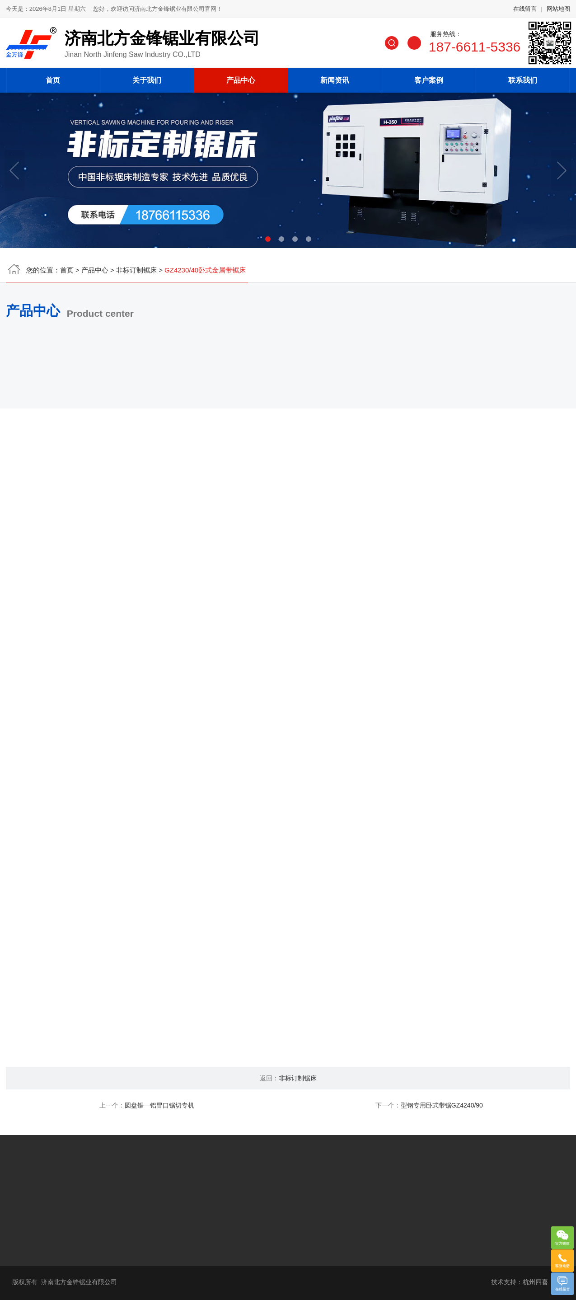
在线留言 (525, 12)
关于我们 (146, 77)
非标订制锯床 (136, 273)
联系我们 (522, 77)
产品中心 (240, 77)
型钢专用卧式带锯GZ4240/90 (442, 1105)
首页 (53, 77)
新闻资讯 (334, 77)
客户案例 (428, 77)
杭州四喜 (535, 1282)
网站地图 (558, 12)
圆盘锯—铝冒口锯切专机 (159, 1105)
